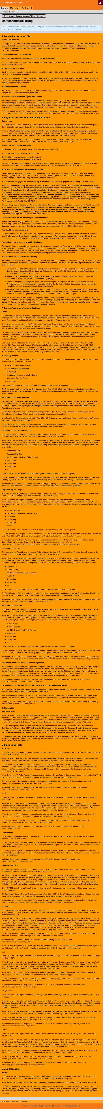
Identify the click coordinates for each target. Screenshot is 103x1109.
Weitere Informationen (16, 29)
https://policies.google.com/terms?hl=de (57, 542)
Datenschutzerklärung (9, 1101)
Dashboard (27, 8)
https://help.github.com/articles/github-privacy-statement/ (77, 659)
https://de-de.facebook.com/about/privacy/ (31, 486)
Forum (4, 8)
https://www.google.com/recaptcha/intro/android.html (57, 902)
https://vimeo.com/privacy (11, 828)
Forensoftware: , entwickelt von (51, 1106)
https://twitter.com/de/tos (19, 601)
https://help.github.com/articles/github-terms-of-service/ (31, 659)
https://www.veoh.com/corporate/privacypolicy (19, 987)
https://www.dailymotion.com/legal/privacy (18, 1026)
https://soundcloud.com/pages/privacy (16, 942)
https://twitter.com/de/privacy (43, 601)
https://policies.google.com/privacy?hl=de (64, 544)
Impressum (23, 1101)
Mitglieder (14, 8)
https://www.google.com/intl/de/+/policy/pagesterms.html (23, 544)
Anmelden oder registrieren (11, 2)
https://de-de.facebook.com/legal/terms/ (66, 486)
